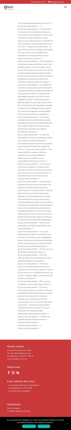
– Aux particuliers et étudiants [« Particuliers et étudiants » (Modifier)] (18, 391)
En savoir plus (44, 426)
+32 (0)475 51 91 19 (19, 359)
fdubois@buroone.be (23, 353)
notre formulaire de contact (20, 350)
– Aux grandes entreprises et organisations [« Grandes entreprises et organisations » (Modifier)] (23, 385)
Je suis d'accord (29, 426)
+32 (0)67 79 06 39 (26, 356)
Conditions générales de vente (18, 411)
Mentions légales (13, 408)
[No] (68, 423)
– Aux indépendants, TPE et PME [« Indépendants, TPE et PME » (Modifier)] (19, 388)
